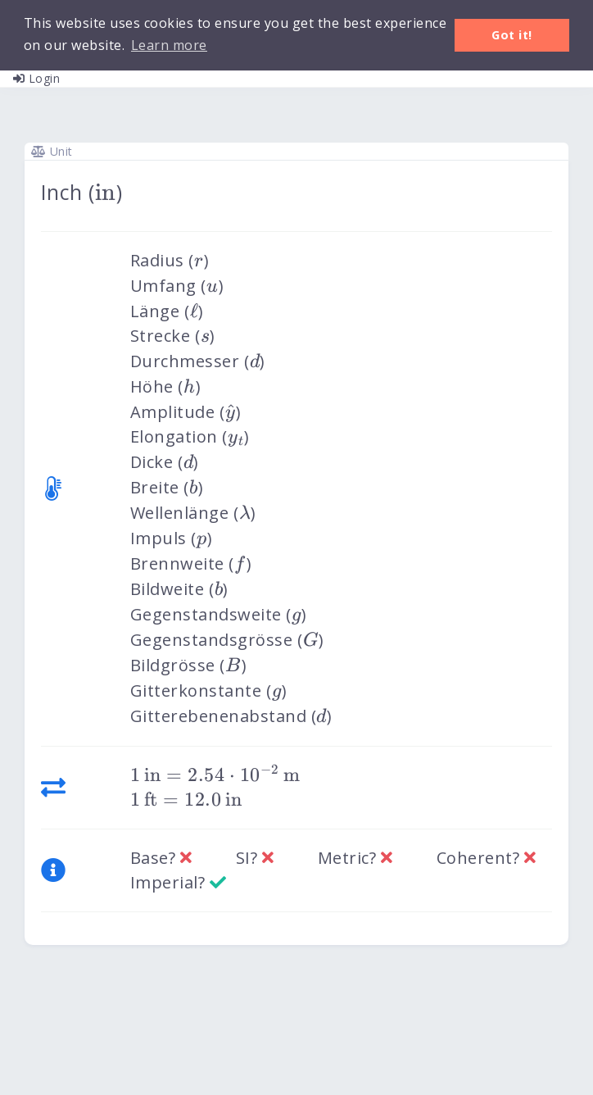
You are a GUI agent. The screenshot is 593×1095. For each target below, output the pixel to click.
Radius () (170, 260)
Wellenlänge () (193, 513)
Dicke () (164, 462)
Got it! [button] (511, 35)
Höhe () (165, 386)
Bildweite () (179, 589)
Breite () (166, 487)
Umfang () (177, 286)
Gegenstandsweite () (218, 614)
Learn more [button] (169, 45)
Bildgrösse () (188, 665)
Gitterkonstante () (208, 690)
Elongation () (190, 436)
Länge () (167, 311)
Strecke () (172, 336)
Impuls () (171, 538)
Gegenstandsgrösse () (227, 640)
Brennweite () (191, 563)
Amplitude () (185, 412)
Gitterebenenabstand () (231, 716)
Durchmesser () (197, 361)
